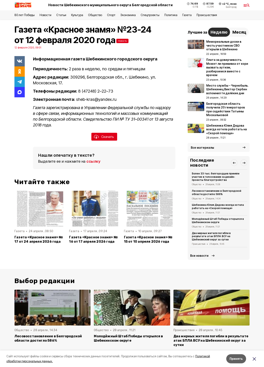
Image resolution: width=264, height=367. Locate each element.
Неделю (219, 32)
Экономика (128, 15)
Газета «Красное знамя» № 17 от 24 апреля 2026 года (38, 239)
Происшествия (207, 15)
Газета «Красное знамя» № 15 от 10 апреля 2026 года (148, 239)
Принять (236, 358)
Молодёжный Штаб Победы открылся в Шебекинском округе (218, 220)
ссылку (93, 161)
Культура (77, 15)
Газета (187, 15)
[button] (234, 162)
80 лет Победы (24, 15)
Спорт (111, 15)
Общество (95, 15)
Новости (45, 15)
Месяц (239, 32)
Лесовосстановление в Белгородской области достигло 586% (216, 192)
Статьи (61, 15)
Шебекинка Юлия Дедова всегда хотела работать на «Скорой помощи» (218, 206)
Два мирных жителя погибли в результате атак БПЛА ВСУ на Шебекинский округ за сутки (211, 236)
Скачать (107, 137)
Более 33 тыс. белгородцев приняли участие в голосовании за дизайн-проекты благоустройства (215, 177)
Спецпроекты (150, 15)
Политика (170, 15)
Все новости (199, 255)
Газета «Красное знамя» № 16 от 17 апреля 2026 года (93, 239)
